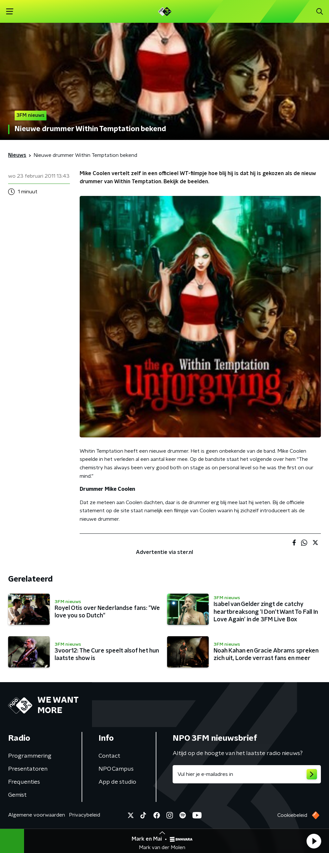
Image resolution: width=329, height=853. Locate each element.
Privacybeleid (84, 815)
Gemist (17, 795)
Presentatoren (27, 769)
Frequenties (24, 782)
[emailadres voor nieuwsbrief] (247, 774)
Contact (109, 756)
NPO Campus (116, 769)
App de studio (117, 782)
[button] (313, 841)
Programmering (29, 756)
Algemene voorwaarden (36, 815)
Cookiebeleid (292, 815)
